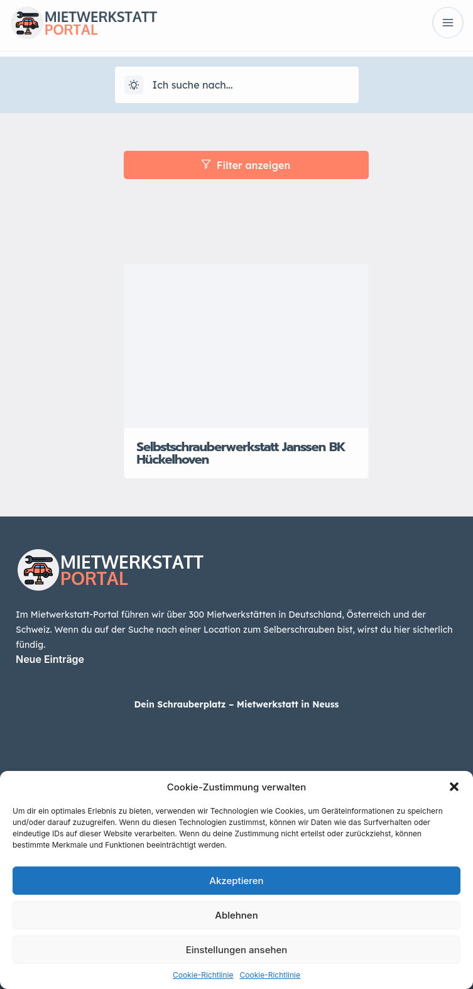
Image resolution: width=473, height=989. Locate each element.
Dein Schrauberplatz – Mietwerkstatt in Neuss (236, 704)
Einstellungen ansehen (237, 950)
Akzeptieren (236, 881)
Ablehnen (236, 915)
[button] (454, 786)
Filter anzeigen (246, 165)
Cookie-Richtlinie (203, 975)
